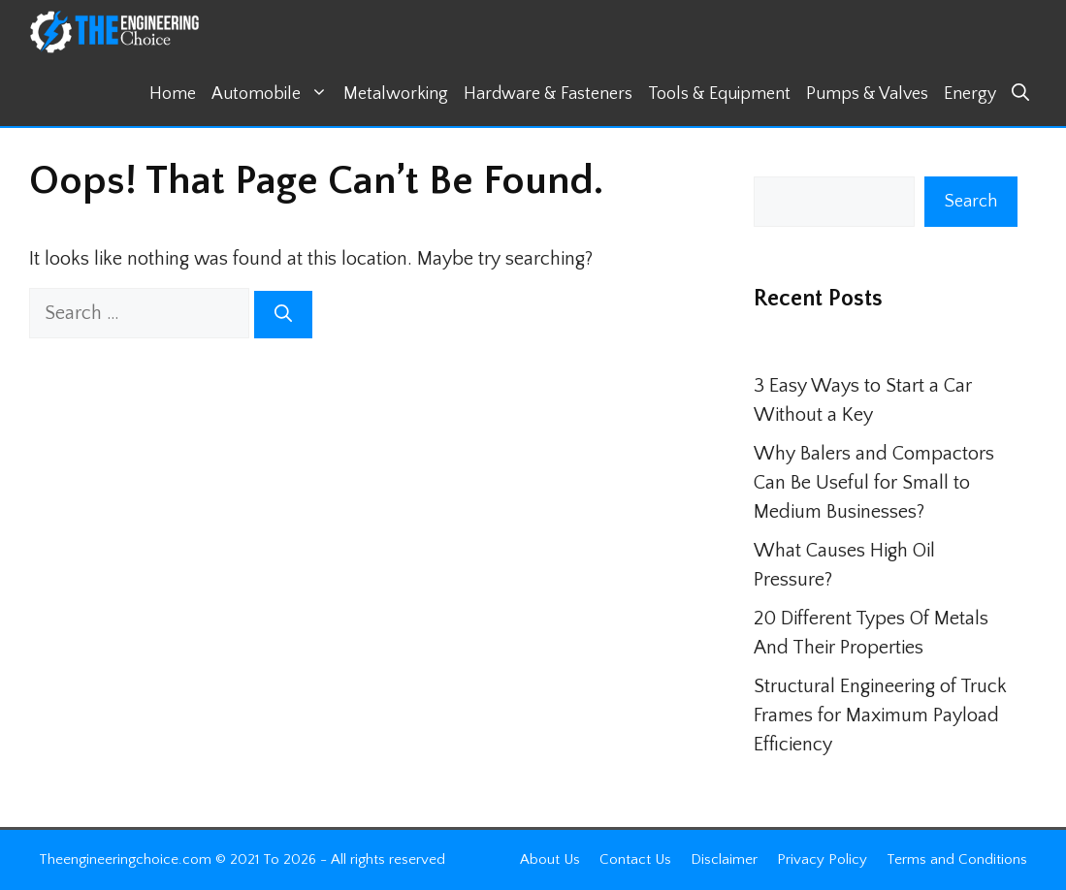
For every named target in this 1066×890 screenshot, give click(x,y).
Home (172, 94)
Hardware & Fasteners (548, 94)
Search (971, 201)
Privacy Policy (822, 859)
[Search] (283, 314)
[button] (1020, 94)
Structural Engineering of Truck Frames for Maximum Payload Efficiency (880, 715)
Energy (970, 94)
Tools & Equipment (719, 94)
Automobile (273, 94)
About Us (550, 859)
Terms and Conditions (957, 859)
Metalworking (395, 94)
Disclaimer (724, 859)
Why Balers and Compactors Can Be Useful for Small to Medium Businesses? (874, 483)
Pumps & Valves (867, 94)
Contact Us (635, 859)
